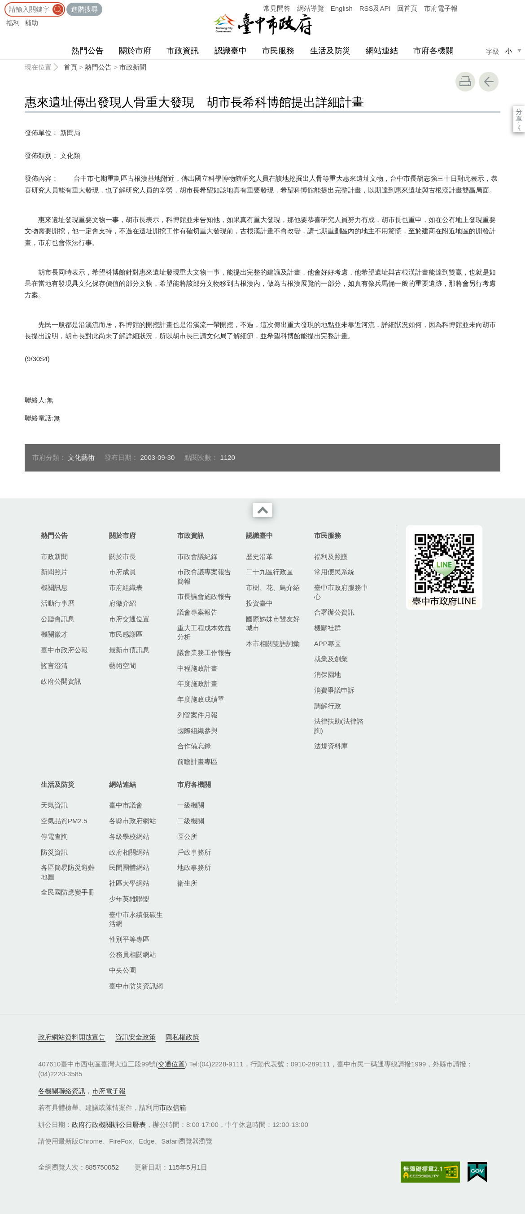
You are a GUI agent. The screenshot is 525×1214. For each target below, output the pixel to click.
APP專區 (327, 643)
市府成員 (122, 572)
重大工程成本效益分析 (204, 632)
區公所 (187, 836)
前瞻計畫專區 (197, 761)
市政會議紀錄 (197, 556)
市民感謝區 (126, 634)
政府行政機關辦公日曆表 (109, 1124)
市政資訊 (182, 50)
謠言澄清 (54, 665)
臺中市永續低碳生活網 (136, 919)
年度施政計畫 (197, 683)
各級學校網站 (129, 836)
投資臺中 (259, 603)
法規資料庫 (331, 746)
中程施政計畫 (197, 668)
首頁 (70, 67)
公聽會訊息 (57, 619)
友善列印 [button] (465, 82)
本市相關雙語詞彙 (273, 643)
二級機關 (190, 821)
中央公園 (122, 970)
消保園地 (327, 674)
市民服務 (278, 50)
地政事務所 (194, 867)
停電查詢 (54, 836)
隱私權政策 (182, 1037)
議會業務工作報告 (204, 652)
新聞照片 (54, 572)
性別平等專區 (129, 939)
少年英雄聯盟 (129, 899)
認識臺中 (230, 50)
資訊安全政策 (135, 1037)
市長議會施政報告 (204, 596)
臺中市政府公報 (64, 650)
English (342, 8)
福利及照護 (331, 556)
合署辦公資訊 (334, 612)
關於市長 (122, 556)
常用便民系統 (334, 572)
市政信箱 (172, 1107)
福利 (13, 22)
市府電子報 (441, 8)
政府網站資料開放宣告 (71, 1037)
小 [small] (508, 51)
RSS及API (375, 8)
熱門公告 (87, 50)
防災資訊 (54, 852)
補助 (31, 22)
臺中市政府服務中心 (341, 592)
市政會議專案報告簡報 (204, 576)
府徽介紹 (122, 603)
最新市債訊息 (129, 650)
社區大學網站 (129, 883)
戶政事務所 (194, 852)
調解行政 (327, 706)
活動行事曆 (57, 603)
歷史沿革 (259, 556)
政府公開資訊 (61, 681)
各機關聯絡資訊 (61, 1091)
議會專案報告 (197, 612)
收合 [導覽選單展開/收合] (262, 510)
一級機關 (190, 805)
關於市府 (135, 50)
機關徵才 (54, 634)
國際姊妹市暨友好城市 (273, 623)
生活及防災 (330, 50)
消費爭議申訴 (334, 690)
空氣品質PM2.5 (64, 821)
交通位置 (171, 1064)
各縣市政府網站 (132, 821)
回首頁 (407, 8)
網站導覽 (310, 8)
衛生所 (187, 883)
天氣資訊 (54, 805)
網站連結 (382, 50)
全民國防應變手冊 (68, 892)
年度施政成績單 (200, 699)
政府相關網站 (129, 852)
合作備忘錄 (194, 746)
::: (3, 4)
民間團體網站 (129, 867)
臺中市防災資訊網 (136, 986)
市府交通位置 (129, 619)
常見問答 (276, 8)
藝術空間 (122, 665)
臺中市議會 (126, 805)
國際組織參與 (197, 730)
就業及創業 (331, 659)
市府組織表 (126, 587)
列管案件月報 (197, 715)
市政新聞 (132, 67)
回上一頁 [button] (489, 82)
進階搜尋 (84, 9)
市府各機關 (433, 50)
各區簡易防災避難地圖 (68, 872)
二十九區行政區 (269, 572)
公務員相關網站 (132, 954)
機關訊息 (54, 587)
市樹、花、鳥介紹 (273, 587)
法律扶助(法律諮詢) (338, 725)
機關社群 (327, 628)
